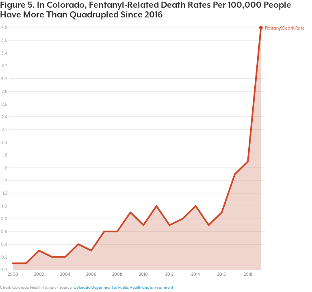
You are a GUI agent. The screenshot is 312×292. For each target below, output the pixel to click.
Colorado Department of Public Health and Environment (123, 287)
